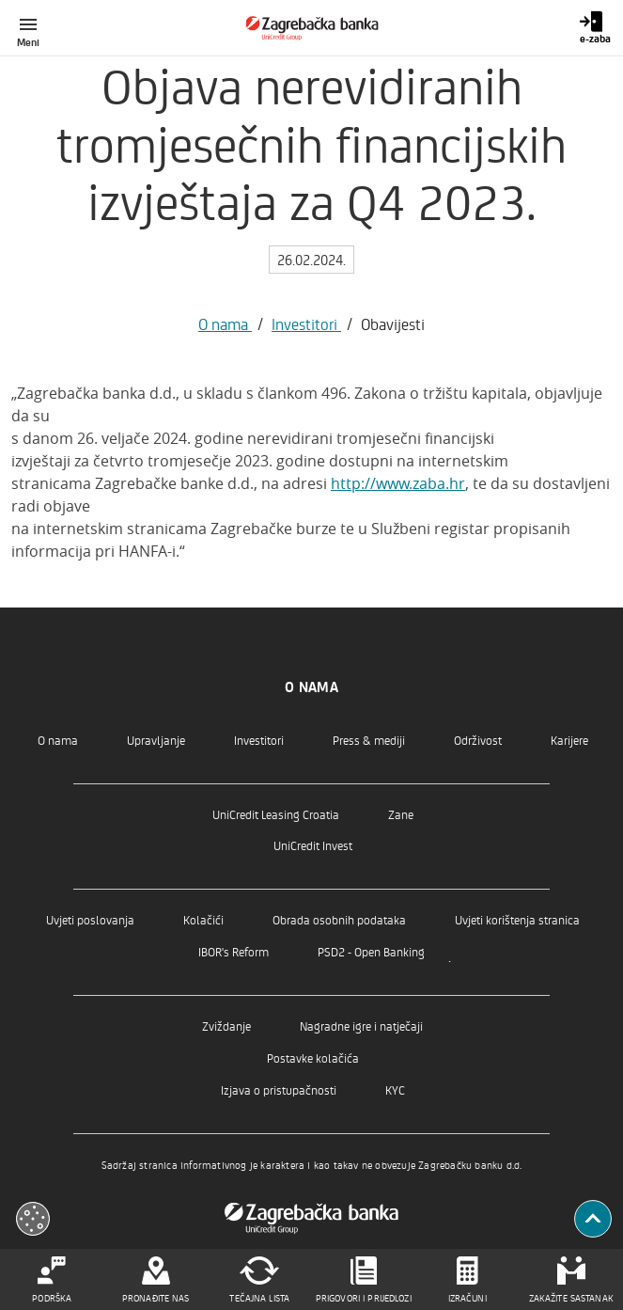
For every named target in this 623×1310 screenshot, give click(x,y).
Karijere (569, 740)
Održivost (478, 740)
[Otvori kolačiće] (32, 1218)
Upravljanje (156, 740)
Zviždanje (226, 1025)
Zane (400, 814)
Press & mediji (369, 740)
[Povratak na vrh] (593, 1219)
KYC (395, 1089)
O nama (225, 323)
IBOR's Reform (233, 951)
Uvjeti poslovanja (90, 919)
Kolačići (203, 919)
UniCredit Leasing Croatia (275, 814)
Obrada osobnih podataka (339, 919)
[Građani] (311, 28)
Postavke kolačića (313, 1057)
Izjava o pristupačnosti (278, 1089)
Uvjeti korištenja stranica (517, 919)
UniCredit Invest (312, 845)
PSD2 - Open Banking (371, 951)
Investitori (306, 323)
